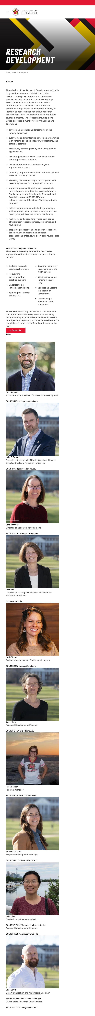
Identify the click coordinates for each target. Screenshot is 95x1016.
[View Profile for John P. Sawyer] (13, 457)
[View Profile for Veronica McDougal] (32, 999)
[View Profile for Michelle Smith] (38, 925)
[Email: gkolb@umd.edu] (27, 731)
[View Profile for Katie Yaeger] (12, 657)
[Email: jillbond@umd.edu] (14, 601)
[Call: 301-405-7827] (12, 860)
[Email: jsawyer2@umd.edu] (27, 469)
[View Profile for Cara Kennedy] (12, 525)
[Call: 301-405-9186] (12, 666)
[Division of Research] (24, 12)
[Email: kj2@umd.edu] (25, 925)
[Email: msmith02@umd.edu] (28, 934)
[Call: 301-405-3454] (13, 731)
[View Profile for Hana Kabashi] (12, 787)
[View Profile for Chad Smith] (11, 990)
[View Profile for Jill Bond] (10, 589)
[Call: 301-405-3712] (12, 1007)
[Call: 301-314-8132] (12, 469)
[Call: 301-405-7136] (12, 401)
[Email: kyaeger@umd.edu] (27, 666)
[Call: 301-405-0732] (13, 533)
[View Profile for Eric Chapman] (12, 392)
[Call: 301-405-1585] (12, 934)
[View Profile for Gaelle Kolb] (11, 722)
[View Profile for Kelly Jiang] (11, 916)
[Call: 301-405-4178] (12, 795)
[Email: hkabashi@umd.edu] (27, 795)
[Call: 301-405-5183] (12, 925)
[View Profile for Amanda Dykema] (13, 851)
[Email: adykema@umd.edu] (28, 860)
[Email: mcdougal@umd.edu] (28, 1007)
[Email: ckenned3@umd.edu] (29, 533)
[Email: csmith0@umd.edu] (14, 999)
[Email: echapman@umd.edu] (28, 401)
